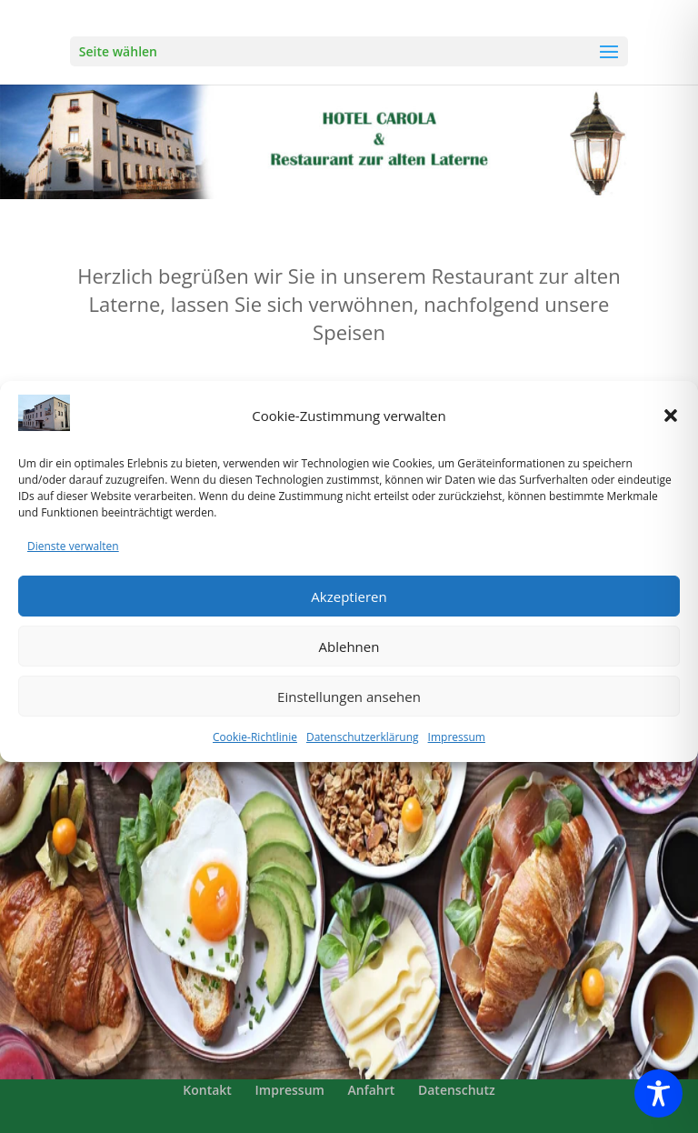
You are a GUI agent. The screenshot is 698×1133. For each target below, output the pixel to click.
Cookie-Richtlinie (255, 750)
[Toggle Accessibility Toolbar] (658, 1093)
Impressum (456, 750)
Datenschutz (456, 1089)
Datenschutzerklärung (362, 750)
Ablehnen (349, 659)
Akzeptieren (348, 609)
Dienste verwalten (73, 559)
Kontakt (207, 1089)
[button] (671, 429)
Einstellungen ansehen (349, 709)
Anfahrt (371, 1089)
